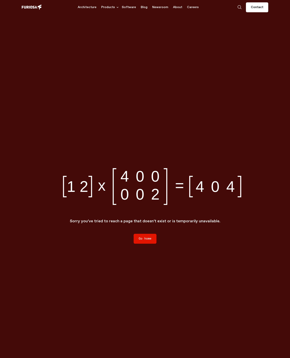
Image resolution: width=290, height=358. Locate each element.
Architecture (87, 7)
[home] (32, 7)
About (177, 7)
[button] (109, 7)
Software (129, 7)
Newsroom (160, 7)
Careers (193, 7)
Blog (144, 7)
